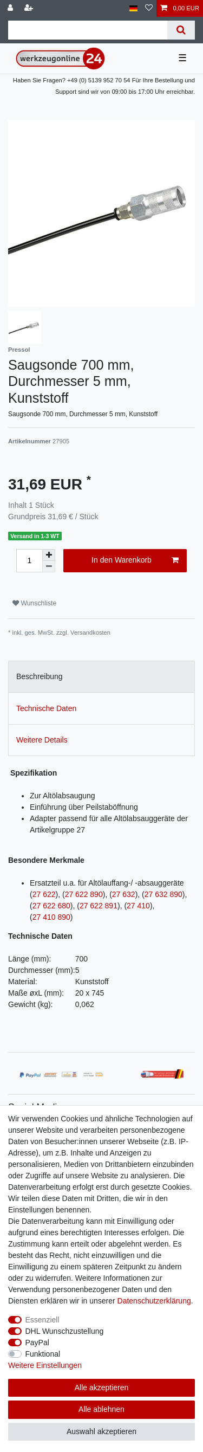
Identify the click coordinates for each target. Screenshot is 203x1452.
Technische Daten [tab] (46, 708)
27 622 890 (84, 894)
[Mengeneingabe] (29, 560)
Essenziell (42, 1319)
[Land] (133, 8)
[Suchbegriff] (87, 30)
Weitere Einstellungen (45, 1365)
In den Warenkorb (135, 560)
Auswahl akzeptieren (101, 1431)
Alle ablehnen (101, 1409)
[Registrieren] (30, 8)
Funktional (43, 1354)
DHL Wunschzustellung (64, 1331)
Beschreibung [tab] (39, 676)
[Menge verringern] (48, 566)
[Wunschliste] (148, 8)
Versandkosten (90, 632)
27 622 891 (98, 905)
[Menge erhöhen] (48, 555)
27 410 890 (51, 917)
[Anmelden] (11, 8)
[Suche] (181, 30)
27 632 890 (163, 894)
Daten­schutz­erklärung (154, 1300)
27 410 (138, 905)
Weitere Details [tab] (42, 739)
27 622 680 (51, 905)
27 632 (123, 894)
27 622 (44, 894)
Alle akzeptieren (102, 1387)
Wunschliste (34, 603)
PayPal (37, 1342)
